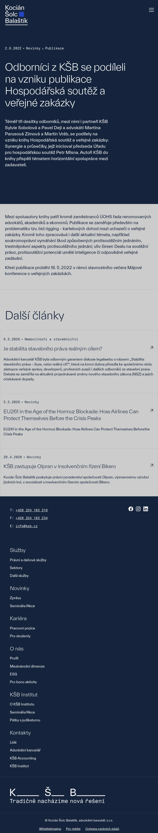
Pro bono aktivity (23, 682)
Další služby (19, 576)
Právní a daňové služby (28, 560)
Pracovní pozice (22, 628)
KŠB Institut (19, 766)
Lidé (13, 742)
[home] (16, 15)
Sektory (16, 568)
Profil (14, 658)
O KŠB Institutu (22, 704)
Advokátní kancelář (25, 750)
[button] (150, 10)
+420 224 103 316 (32, 510)
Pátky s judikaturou (25, 720)
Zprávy (15, 598)
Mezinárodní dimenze (27, 666)
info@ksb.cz (27, 526)
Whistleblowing (50, 829)
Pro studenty (20, 636)
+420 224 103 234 (32, 518)
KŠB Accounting (23, 758)
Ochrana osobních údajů (102, 829)
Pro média (73, 829)
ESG (13, 674)
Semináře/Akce (22, 606)
